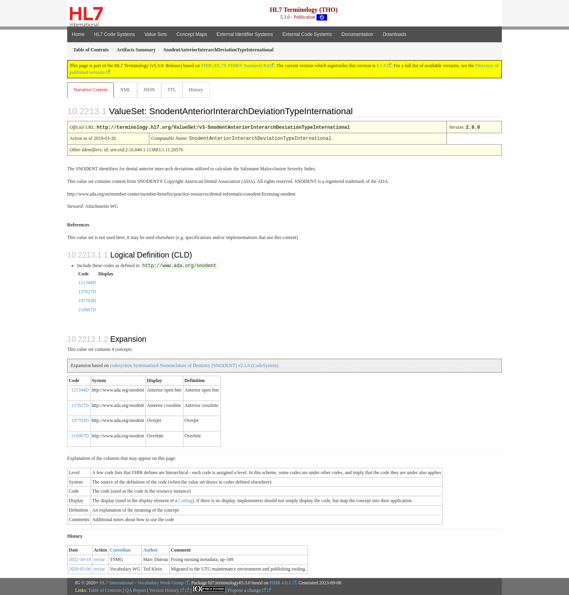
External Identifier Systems (245, 34)
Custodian (120, 549)
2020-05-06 (80, 568)
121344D (87, 282)
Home (78, 34)
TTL (174, 89)
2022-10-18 (80, 559)
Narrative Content (90, 89)
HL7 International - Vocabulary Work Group (142, 582)
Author (150, 549)
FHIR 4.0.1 (280, 582)
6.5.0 (381, 65)
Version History (167, 590)
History (199, 89)
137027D (87, 291)
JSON (150, 89)
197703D (87, 300)
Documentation (357, 34)
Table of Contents (105, 590)
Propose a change (247, 590)
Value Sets (155, 34)
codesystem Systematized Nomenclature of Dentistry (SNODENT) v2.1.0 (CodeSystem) (194, 365)
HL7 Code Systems (114, 34)
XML (126, 89)
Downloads (394, 34)
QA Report (135, 590)
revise (99, 559)
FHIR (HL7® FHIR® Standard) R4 (235, 65)
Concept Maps (192, 34)
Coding (185, 500)
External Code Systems (307, 34)
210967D (87, 309)
